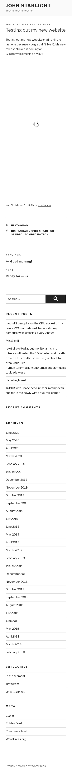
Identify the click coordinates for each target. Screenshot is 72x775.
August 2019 (14, 511)
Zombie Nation (37, 234)
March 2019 (14, 550)
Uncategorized (15, 692)
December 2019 (16, 479)
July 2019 (12, 519)
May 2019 (12, 534)
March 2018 (14, 644)
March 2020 (14, 456)
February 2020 (15, 464)
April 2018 (12, 636)
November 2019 (17, 487)
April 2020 (13, 448)
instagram (20, 225)
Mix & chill (12, 340)
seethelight (40, 24)
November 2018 (17, 581)
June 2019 (12, 526)
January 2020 (14, 472)
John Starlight (28, 5)
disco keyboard (16, 380)
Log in (10, 715)
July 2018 (12, 613)
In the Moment (15, 676)
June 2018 (12, 621)
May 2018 (12, 628)
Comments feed (16, 731)
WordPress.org (16, 739)
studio (17, 234)
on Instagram (44, 205)
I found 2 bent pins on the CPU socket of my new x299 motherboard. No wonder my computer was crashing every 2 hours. (34, 328)
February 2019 (15, 558)
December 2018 (16, 574)
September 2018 (17, 597)
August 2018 (14, 605)
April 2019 (12, 542)
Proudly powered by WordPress (26, 766)
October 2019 (15, 495)
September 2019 (17, 503)
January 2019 (14, 566)
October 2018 (15, 589)
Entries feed (14, 723)
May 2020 (12, 440)
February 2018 (15, 652)
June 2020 (13, 432)
